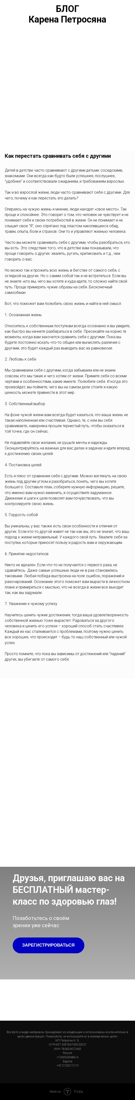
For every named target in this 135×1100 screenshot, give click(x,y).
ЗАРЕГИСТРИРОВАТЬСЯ (48, 945)
